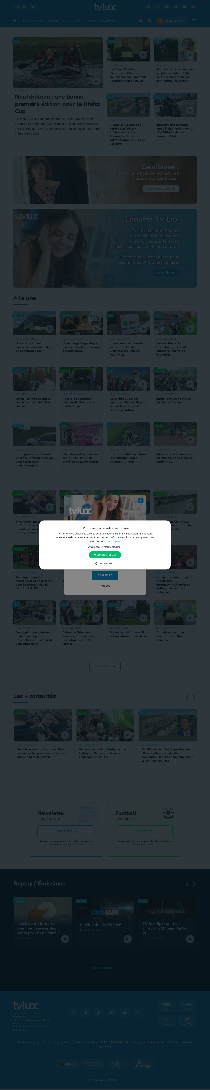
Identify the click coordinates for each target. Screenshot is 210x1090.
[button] (105, 547)
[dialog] (105, 545)
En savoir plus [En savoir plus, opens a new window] (112, 541)
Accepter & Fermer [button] (105, 554)
